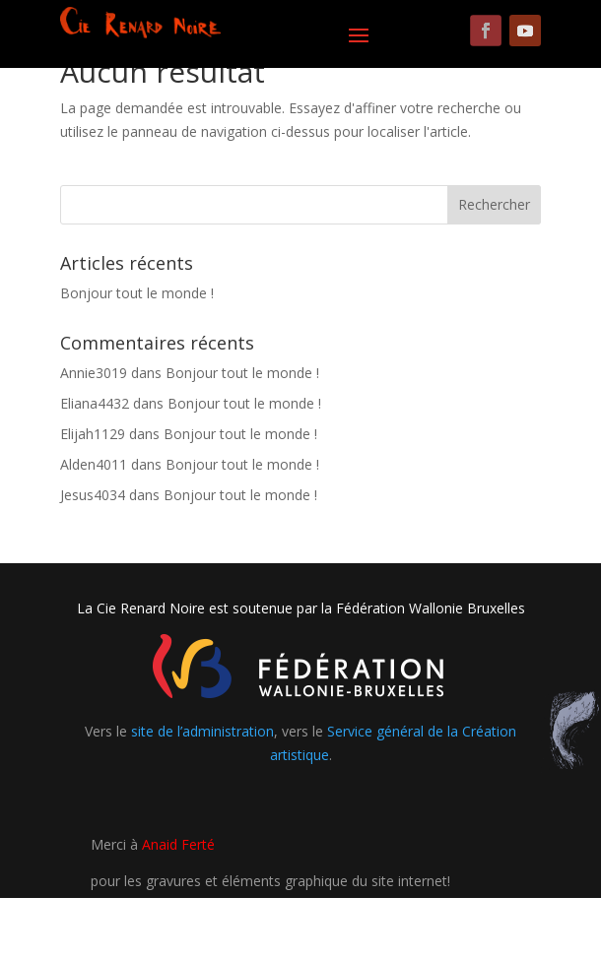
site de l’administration (202, 731)
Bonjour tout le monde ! (137, 293)
